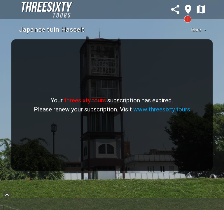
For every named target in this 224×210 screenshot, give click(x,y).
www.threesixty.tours (161, 109)
